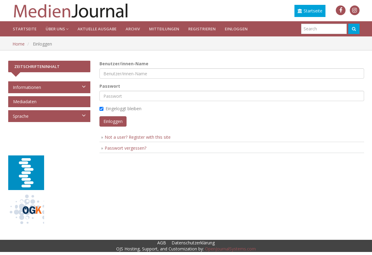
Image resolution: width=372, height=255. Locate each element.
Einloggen (236, 29)
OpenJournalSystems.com (230, 249)
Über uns (57, 29)
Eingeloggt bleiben (120, 108)
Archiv (133, 29)
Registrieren (202, 29)
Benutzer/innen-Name (123, 63)
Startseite (309, 11)
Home (18, 44)
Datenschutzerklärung (193, 243)
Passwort (109, 86)
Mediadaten (24, 101)
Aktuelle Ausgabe (97, 29)
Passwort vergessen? (125, 148)
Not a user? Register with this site (138, 137)
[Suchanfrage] (324, 29)
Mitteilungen (164, 29)
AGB (161, 243)
